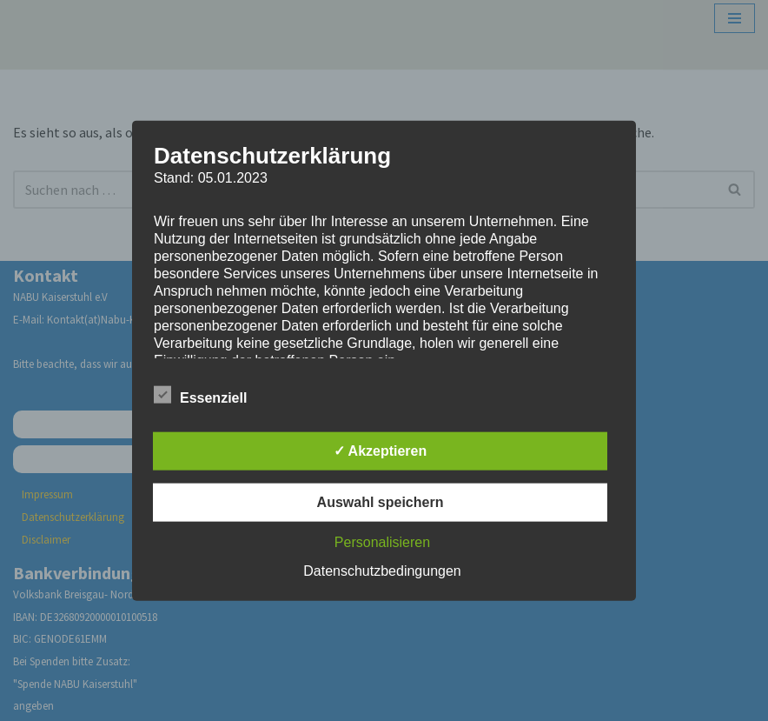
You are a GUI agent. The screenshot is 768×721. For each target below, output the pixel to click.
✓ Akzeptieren (380, 451)
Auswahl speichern (380, 502)
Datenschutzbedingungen (381, 571)
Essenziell (200, 394)
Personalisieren (382, 542)
